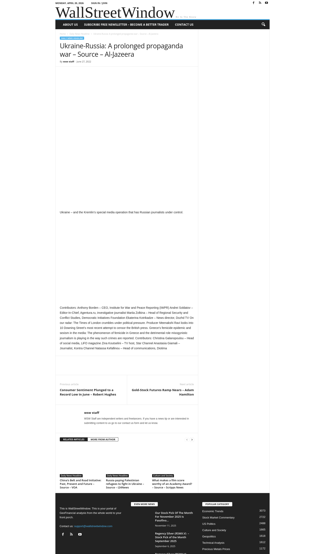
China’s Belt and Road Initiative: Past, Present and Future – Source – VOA (80, 443)
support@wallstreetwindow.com (93, 485)
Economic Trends (212, 470)
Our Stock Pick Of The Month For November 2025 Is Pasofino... (174, 475)
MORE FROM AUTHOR (103, 398)
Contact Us (184, 24)
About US (70, 24)
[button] (263, 24)
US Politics (208, 483)
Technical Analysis (213, 502)
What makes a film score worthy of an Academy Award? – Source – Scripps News (172, 443)
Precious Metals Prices (216, 508)
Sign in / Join (99, 3)
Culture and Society (163, 434)
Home (63, 33)
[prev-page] (187, 399)
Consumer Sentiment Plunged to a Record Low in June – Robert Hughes (88, 351)
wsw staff (68, 61)
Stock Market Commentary (218, 476)
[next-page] (192, 399)
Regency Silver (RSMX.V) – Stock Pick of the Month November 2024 (172, 517)
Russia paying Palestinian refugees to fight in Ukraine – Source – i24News (125, 443)
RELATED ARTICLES (73, 398)
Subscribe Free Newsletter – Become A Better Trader (126, 24)
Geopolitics (209, 495)
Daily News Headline (79, 33)
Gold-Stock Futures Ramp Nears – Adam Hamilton (163, 351)
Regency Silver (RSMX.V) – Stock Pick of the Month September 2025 (172, 496)
